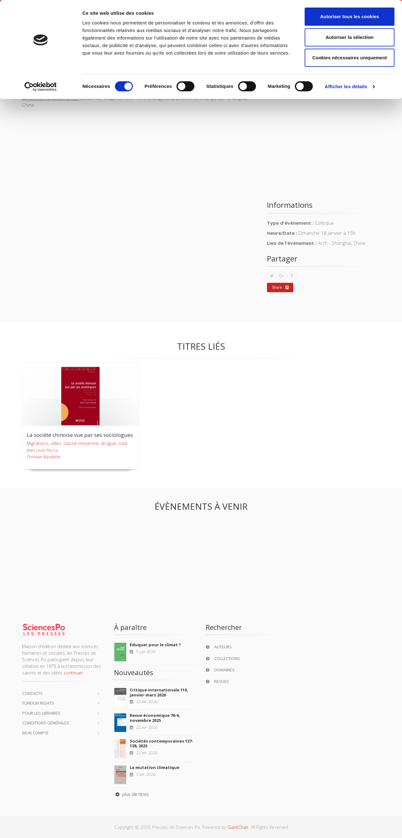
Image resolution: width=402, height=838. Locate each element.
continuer (73, 673)
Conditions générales (45, 723)
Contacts (32, 693)
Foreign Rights (38, 703)
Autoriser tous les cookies (349, 16)
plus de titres (131, 794)
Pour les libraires (41, 713)
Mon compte (35, 733)
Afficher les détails (346, 86)
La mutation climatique (154, 767)
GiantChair (237, 827)
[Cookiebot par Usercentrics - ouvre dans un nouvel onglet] (40, 86)
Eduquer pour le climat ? (155, 644)
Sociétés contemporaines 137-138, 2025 (161, 743)
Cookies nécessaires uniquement (349, 57)
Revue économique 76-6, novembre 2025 (155, 717)
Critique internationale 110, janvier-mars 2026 (159, 692)
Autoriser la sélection (350, 37)
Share (280, 287)
